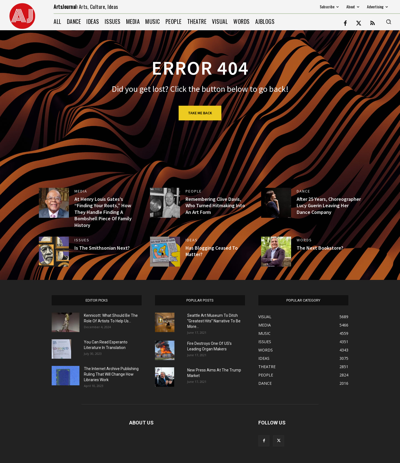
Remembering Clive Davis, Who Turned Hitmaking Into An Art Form (215, 205)
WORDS (304, 240)
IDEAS (192, 240)
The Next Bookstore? (320, 248)
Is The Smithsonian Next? (102, 248)
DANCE (303, 191)
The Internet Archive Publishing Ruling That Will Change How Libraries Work (111, 374)
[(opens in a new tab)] (54, 203)
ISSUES (81, 240)
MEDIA (80, 191)
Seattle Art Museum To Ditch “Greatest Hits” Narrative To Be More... (214, 321)
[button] (388, 21)
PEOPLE (194, 191)
